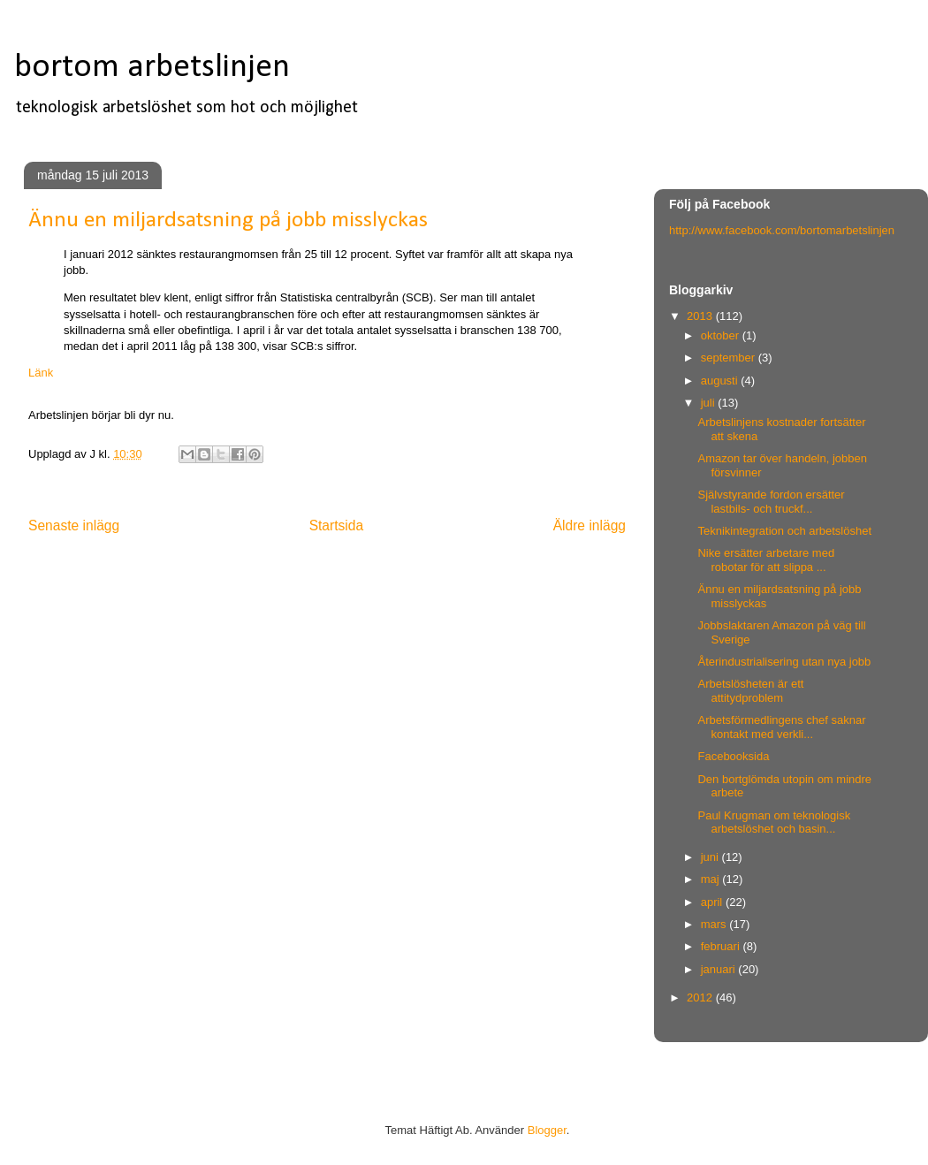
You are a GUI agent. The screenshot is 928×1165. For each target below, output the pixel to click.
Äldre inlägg (589, 525)
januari (720, 969)
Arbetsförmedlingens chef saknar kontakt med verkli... (781, 727)
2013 (701, 316)
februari (722, 946)
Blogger (547, 1130)
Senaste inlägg (73, 525)
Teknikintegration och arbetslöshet (784, 530)
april (713, 902)
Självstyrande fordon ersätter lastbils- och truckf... (770, 501)
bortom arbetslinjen (152, 67)
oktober (721, 335)
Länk (40, 372)
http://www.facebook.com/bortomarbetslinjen (781, 230)
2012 (701, 997)
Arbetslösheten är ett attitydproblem (750, 690)
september (729, 357)
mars (715, 924)
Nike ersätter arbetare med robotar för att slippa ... (765, 560)
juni (711, 857)
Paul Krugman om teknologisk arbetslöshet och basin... (773, 822)
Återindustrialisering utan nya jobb (784, 661)
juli (710, 402)
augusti (721, 380)
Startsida (336, 525)
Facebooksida (733, 756)
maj (712, 879)
